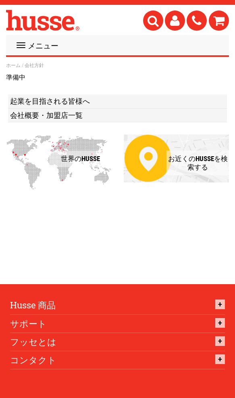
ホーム (13, 65)
